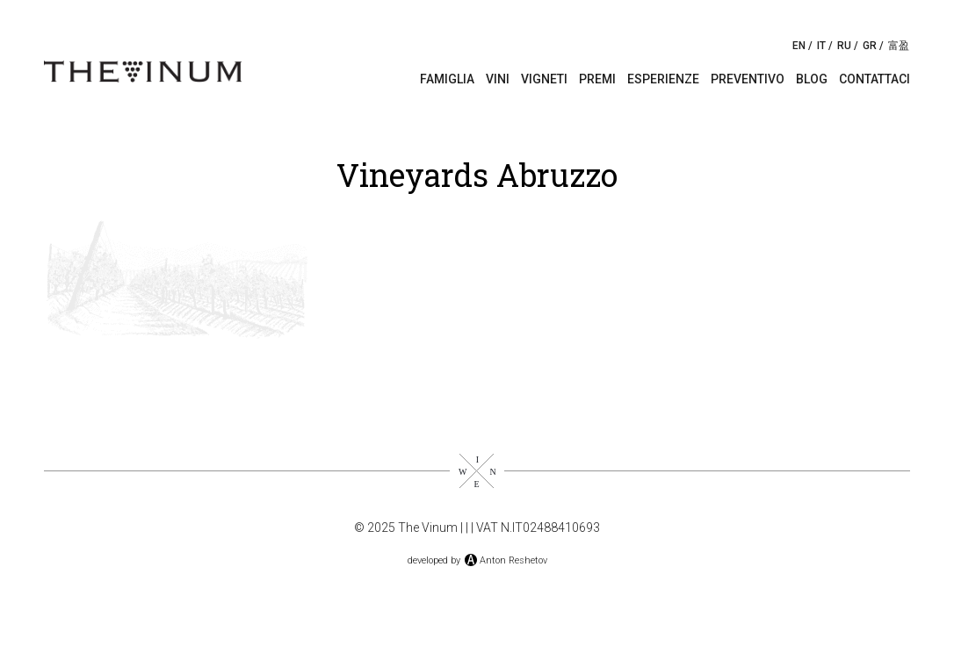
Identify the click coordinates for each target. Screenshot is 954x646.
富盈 (898, 45)
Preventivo (747, 79)
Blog (812, 79)
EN (799, 45)
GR (870, 45)
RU (844, 45)
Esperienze (663, 79)
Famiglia (447, 79)
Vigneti (544, 79)
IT (821, 45)
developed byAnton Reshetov (477, 560)
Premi (597, 79)
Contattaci (874, 79)
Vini (498, 79)
